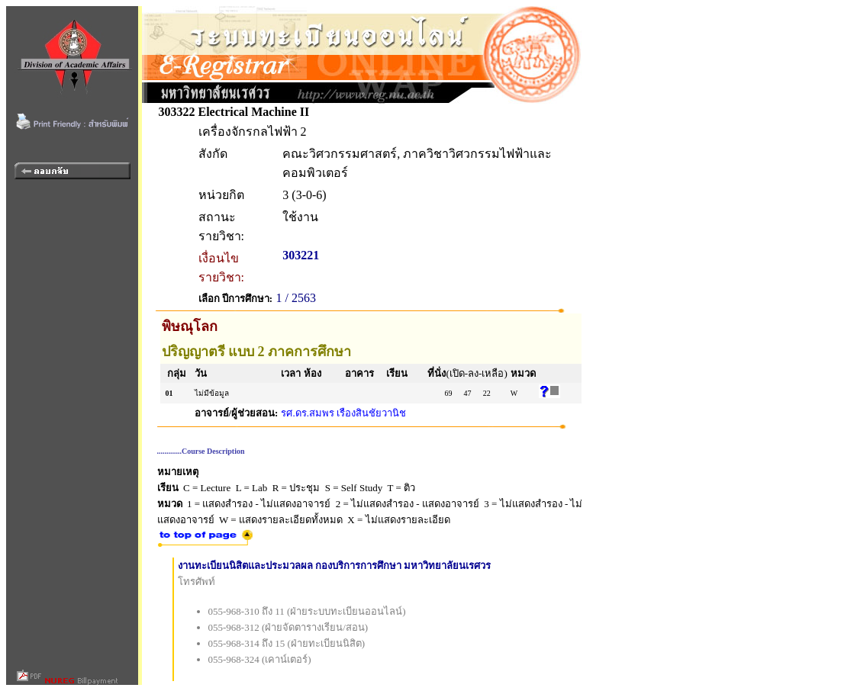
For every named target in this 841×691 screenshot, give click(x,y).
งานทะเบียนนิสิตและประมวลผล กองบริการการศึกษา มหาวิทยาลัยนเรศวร (334, 565)
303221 (300, 255)
